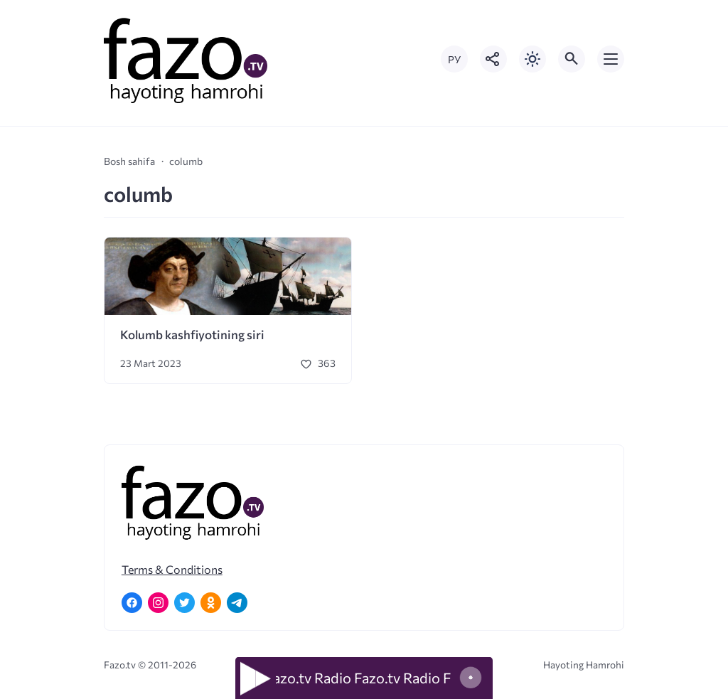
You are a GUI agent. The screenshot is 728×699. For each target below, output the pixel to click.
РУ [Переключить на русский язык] (454, 59)
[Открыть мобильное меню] (610, 59)
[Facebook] (132, 602)
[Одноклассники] (210, 602)
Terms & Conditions (172, 569)
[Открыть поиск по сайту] (571, 59)
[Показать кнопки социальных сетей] (493, 59)
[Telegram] (237, 602)
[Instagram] (158, 602)
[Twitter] (184, 602)
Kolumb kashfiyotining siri (192, 334)
